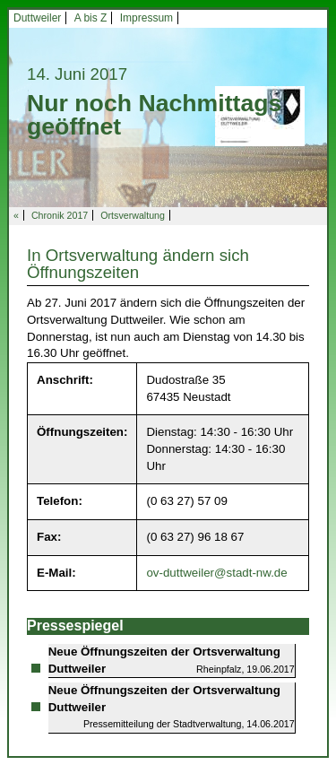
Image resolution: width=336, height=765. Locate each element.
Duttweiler (37, 18)
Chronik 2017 (59, 215)
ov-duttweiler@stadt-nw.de (216, 572)
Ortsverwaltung (132, 215)
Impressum (146, 18)
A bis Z (91, 18)
